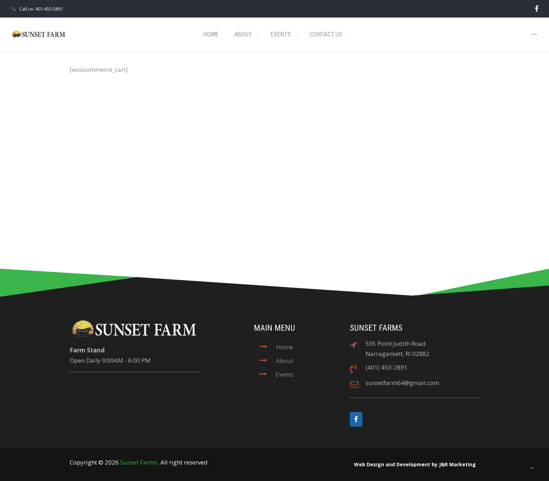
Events (281, 34)
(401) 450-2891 (387, 367)
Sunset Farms (139, 462)
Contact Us (326, 34)
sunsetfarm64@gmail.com (402, 383)
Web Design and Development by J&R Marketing (415, 464)
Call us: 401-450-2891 (37, 9)
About (243, 34)
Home (211, 34)
